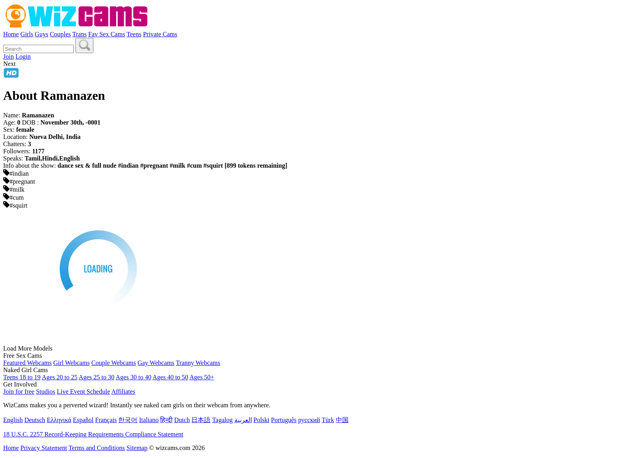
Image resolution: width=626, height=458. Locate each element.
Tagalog (222, 419)
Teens (134, 34)
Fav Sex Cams (106, 34)
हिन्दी (166, 419)
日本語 (200, 419)
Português (284, 419)
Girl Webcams (71, 362)
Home (11, 34)
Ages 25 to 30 (96, 377)
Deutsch (34, 419)
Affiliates (123, 391)
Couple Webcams (113, 362)
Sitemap (137, 447)
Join (8, 56)
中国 (342, 419)
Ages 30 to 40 (133, 377)
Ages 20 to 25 (59, 377)
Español (83, 419)
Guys (41, 34)
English (13, 419)
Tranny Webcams (198, 362)
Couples (60, 34)
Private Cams (160, 34)
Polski (261, 419)
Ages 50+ (201, 377)
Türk (328, 419)
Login (23, 56)
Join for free (18, 391)
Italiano (148, 419)
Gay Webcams (156, 362)
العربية (243, 419)
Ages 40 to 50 (170, 377)
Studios (45, 391)
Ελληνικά (59, 419)
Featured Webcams (27, 362)
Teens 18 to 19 (22, 377)
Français (106, 419)
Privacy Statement (43, 447)
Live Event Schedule (83, 391)
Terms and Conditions (97, 447)
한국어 (127, 419)
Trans (79, 34)
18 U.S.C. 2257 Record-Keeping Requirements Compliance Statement (93, 434)
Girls (26, 34)
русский (309, 419)
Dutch (182, 419)
